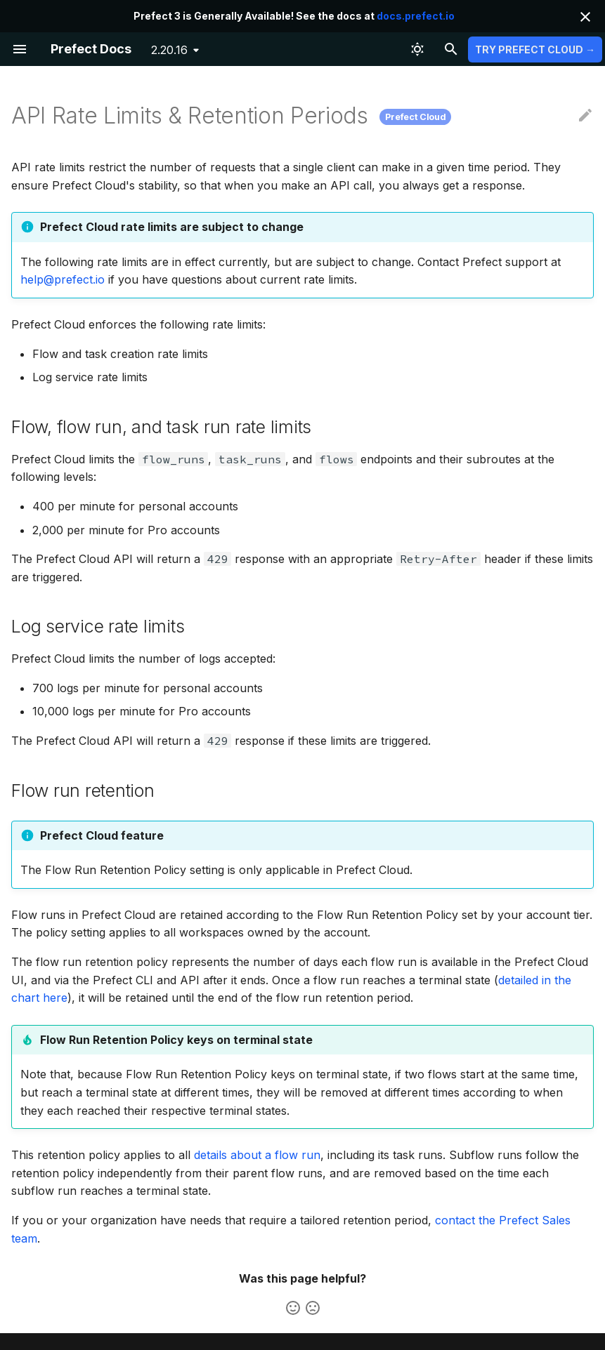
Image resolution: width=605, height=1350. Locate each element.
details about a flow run (257, 1155)
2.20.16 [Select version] (169, 50)
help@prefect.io (62, 279)
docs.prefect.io (416, 16)
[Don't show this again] (585, 16)
